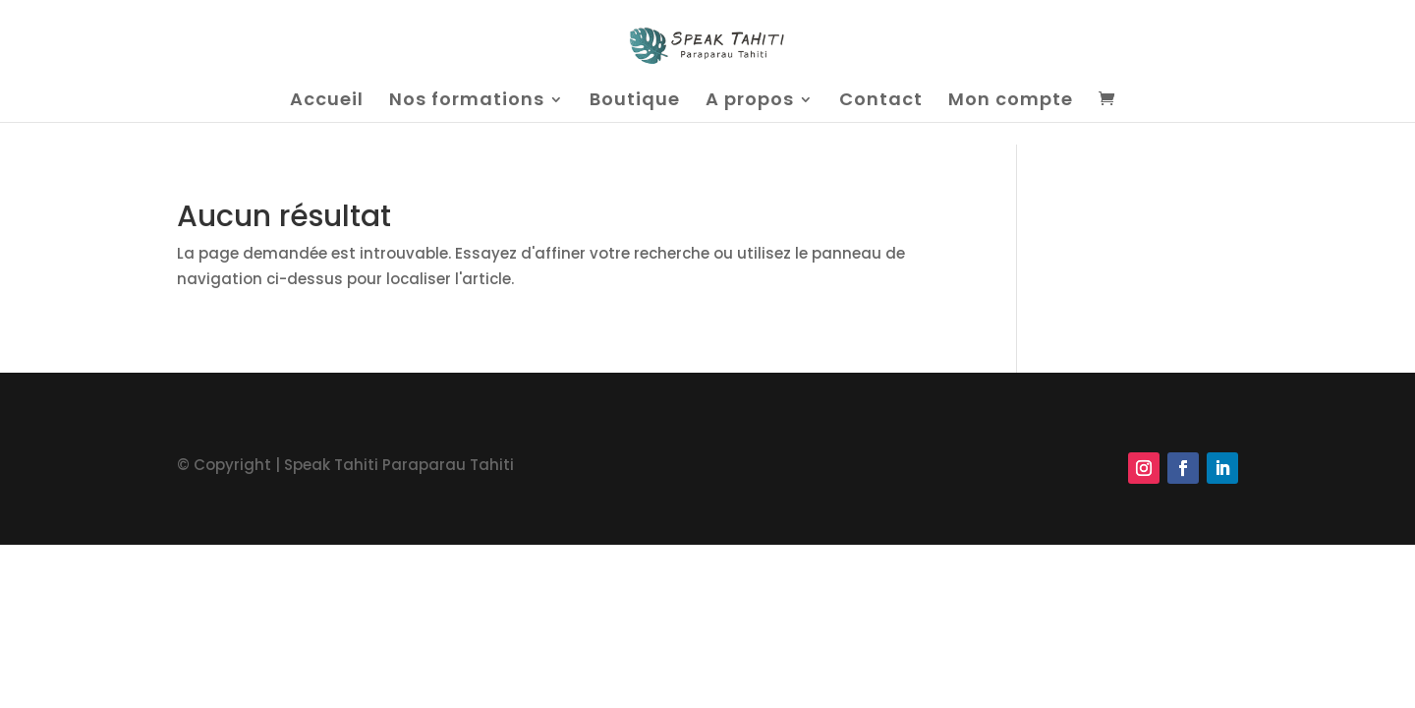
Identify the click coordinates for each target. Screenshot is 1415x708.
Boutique (635, 101)
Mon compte (1010, 101)
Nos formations (466, 101)
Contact (881, 101)
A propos (750, 101)
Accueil (327, 101)
